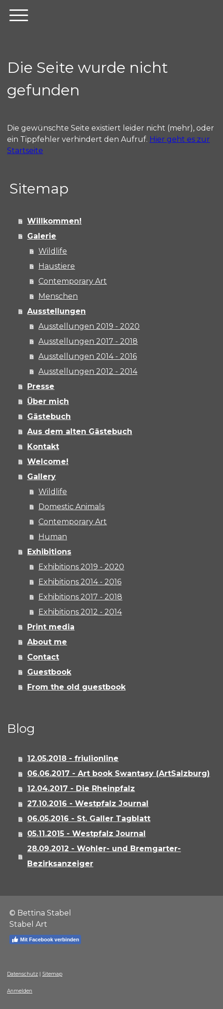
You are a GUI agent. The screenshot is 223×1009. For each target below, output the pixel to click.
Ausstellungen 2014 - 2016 (87, 356)
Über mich (48, 401)
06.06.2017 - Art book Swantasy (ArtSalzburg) (118, 773)
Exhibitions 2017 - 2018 (80, 596)
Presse (40, 386)
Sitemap (52, 974)
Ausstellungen (56, 311)
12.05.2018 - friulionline (73, 758)
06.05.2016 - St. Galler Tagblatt (88, 818)
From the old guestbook (76, 687)
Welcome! (47, 461)
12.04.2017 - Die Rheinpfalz (81, 788)
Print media (50, 626)
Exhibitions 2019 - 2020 (81, 566)
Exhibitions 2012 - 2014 (80, 611)
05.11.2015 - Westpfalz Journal (86, 833)
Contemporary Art (72, 281)
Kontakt (43, 446)
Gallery (41, 476)
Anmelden (19, 991)
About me (47, 641)
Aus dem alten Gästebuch (79, 431)
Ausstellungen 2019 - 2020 (89, 326)
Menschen (58, 296)
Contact (43, 656)
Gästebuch (49, 416)
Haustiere (56, 266)
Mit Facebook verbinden (45, 939)
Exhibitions (49, 551)
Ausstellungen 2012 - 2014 (87, 371)
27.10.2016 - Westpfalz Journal (88, 803)
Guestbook (49, 671)
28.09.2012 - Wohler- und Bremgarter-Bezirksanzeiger (104, 856)
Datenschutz (22, 974)
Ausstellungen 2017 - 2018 (88, 341)
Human (52, 536)
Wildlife (52, 251)
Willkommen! (54, 221)
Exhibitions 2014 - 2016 (79, 581)
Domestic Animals (71, 506)
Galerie (41, 236)
